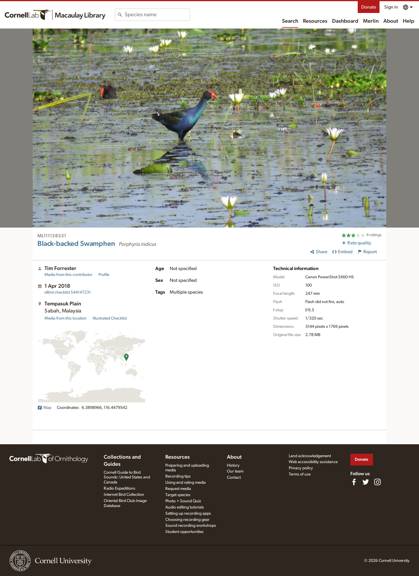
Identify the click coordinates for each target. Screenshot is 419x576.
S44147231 (67, 292)
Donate (368, 7)
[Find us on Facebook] (353, 482)
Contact (234, 477)
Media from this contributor (68, 275)
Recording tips (178, 476)
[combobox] (157, 15)
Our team (235, 471)
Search (290, 21)
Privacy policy (301, 468)
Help (408, 21)
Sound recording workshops (190, 526)
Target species (177, 495)
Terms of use (300, 474)
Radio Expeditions (119, 488)
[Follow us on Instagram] (377, 482)
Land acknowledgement (310, 456)
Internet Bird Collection (124, 495)
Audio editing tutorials (184, 507)
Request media (178, 489)
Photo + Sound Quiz (183, 501)
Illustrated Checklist (110, 318)
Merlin (371, 21)
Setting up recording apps (188, 513)
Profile (103, 275)
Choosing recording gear (187, 520)
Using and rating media (185, 482)
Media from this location (65, 318)
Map (44, 408)
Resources (315, 21)
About (390, 21)
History (233, 465)
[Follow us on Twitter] (365, 482)
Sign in (391, 7)
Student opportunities (184, 532)
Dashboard (345, 21)
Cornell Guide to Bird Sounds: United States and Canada (127, 477)
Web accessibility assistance (313, 462)
